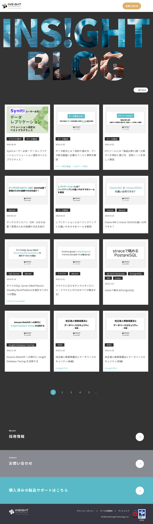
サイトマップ (123, 511)
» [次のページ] (101, 392)
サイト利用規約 (106, 511)
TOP (7, 414)
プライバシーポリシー (85, 511)
